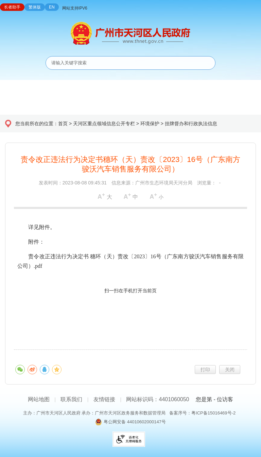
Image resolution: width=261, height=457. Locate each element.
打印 (205, 369)
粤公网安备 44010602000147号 (135, 421)
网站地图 (39, 399)
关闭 (229, 369)
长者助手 (12, 7)
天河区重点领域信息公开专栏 (104, 123)
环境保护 (149, 123)
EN (52, 7)
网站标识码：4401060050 (157, 399)
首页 (63, 123)
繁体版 (35, 7)
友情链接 (104, 399)
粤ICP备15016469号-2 (213, 412)
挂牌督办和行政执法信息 (191, 123)
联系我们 (71, 399)
